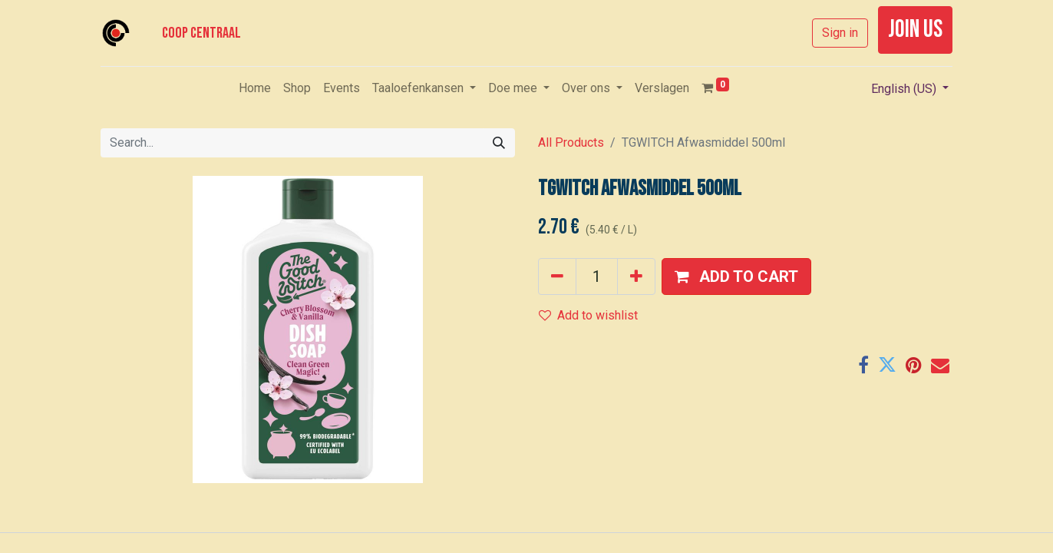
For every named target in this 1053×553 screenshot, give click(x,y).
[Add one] (636, 276)
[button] (736, 276)
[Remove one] (557, 276)
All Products (571, 142)
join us (915, 30)
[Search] (499, 142)
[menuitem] (255, 88)
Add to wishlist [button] (588, 315)
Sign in (840, 32)
